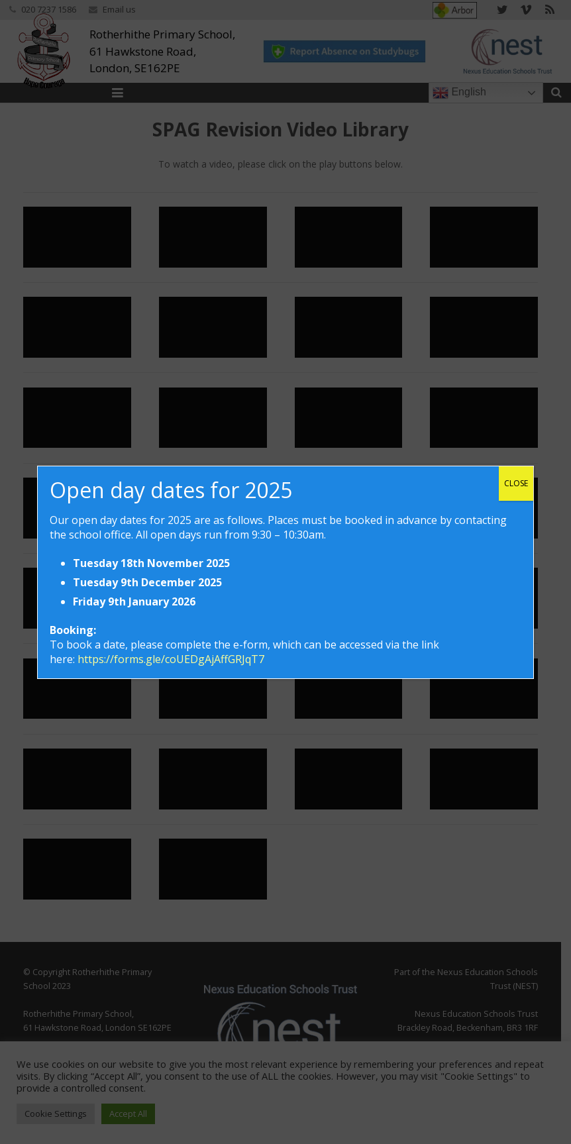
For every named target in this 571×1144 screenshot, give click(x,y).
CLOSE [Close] (516, 483)
